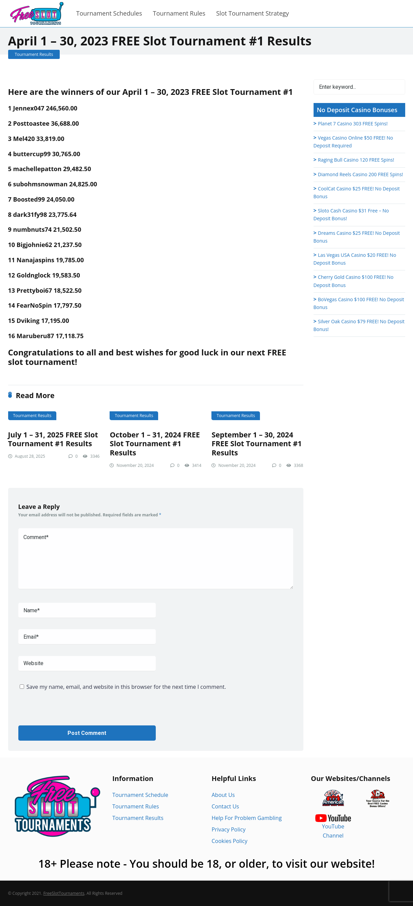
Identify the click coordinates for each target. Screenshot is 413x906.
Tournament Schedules (109, 13)
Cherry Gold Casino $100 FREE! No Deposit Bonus (354, 281)
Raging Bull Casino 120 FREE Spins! (356, 160)
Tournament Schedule (140, 795)
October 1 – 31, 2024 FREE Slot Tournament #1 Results (155, 443)
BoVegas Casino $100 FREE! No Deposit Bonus (359, 303)
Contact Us (225, 806)
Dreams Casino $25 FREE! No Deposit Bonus (357, 237)
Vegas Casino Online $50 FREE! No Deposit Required (353, 142)
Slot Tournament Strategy (252, 13)
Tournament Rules (179, 13)
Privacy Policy (229, 829)
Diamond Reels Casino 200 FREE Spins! (360, 174)
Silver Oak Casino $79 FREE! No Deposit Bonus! (359, 325)
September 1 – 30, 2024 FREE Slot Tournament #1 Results (256, 443)
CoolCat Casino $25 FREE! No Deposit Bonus (357, 192)
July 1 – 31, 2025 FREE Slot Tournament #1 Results (53, 439)
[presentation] (69, 712)
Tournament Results (34, 54)
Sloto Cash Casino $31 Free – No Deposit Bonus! (351, 214)
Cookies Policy (230, 841)
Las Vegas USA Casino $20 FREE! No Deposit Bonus (355, 259)
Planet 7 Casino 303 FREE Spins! (353, 123)
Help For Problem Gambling (247, 818)
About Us (223, 795)
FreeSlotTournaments (64, 893)
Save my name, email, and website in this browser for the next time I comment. (126, 687)
